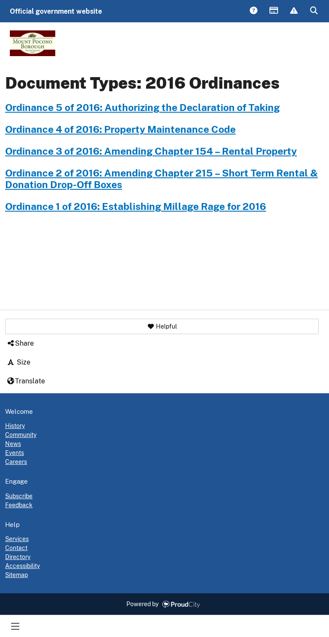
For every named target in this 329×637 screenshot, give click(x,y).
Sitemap (16, 574)
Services (17, 538)
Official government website (56, 11)
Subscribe (19, 496)
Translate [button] (25, 381)
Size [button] (18, 362)
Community (20, 434)
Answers (253, 11)
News (13, 443)
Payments (273, 11)
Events (14, 452)
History (15, 425)
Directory (17, 556)
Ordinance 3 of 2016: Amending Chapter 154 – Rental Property (151, 151)
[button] (162, 326)
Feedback (19, 505)
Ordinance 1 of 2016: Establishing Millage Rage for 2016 (135, 206)
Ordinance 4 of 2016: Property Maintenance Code (120, 129)
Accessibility (22, 565)
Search (313, 11)
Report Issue (293, 11)
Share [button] (20, 343)
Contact (16, 547)
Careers (16, 461)
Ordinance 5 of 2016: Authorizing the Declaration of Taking (142, 107)
